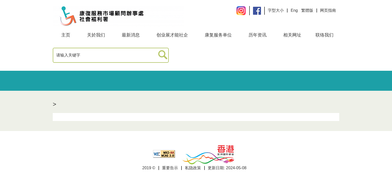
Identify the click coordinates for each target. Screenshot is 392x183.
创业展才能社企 (172, 35)
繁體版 (307, 10)
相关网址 (292, 35)
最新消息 (131, 35)
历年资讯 (257, 35)
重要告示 (170, 168)
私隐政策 (193, 168)
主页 (65, 35)
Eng (294, 10)
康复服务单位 (218, 35)
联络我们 (325, 35)
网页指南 (328, 10)
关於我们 (96, 35)
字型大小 (276, 10)
